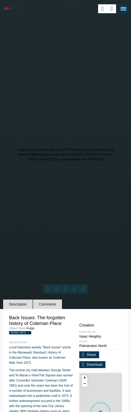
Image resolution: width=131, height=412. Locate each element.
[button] (85, 378)
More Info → (20, 332)
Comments (47, 304)
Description (18, 304)
